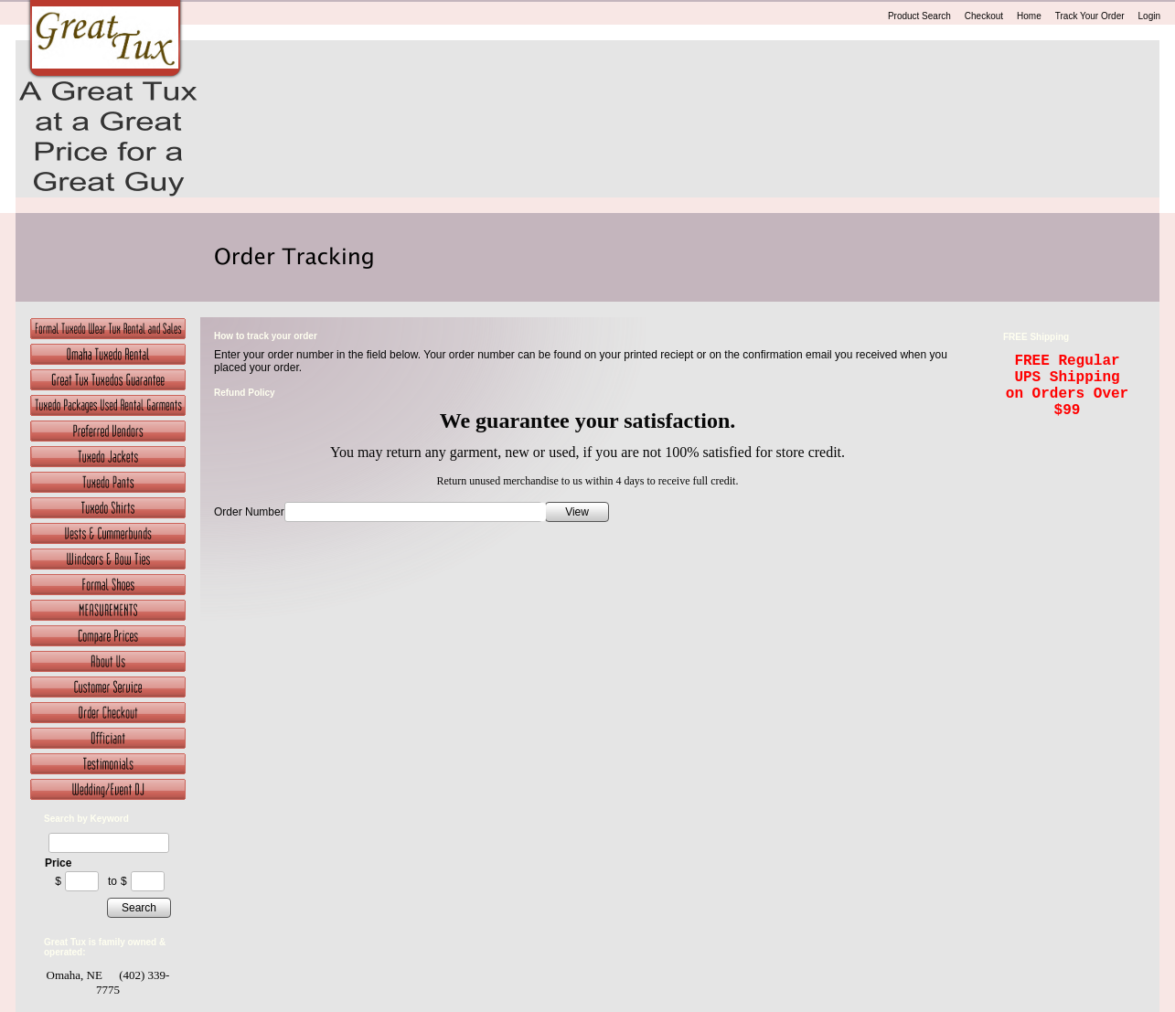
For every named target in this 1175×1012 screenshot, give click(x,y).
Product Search (919, 16)
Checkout (984, 16)
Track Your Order (1090, 16)
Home (1029, 16)
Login (1149, 16)
